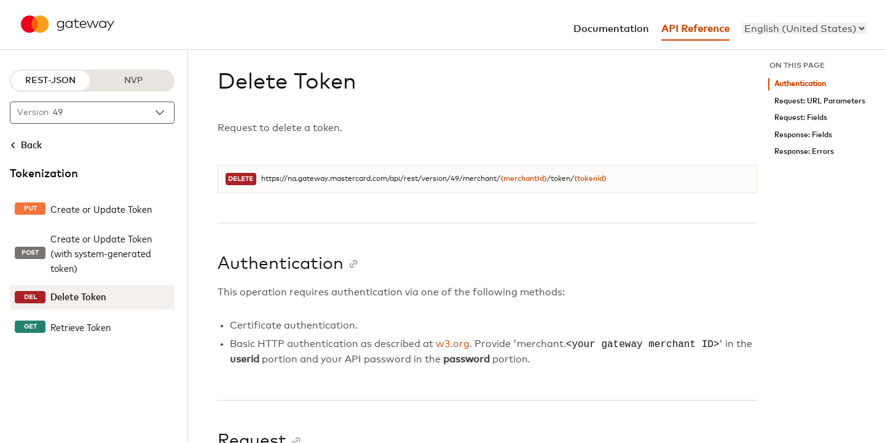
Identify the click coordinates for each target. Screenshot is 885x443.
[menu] (804, 28)
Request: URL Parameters (819, 101)
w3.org (453, 344)
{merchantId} (523, 179)
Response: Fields (803, 135)
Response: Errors (804, 152)
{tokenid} (590, 179)
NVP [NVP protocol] (133, 80)
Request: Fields (800, 118)
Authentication (800, 84)
